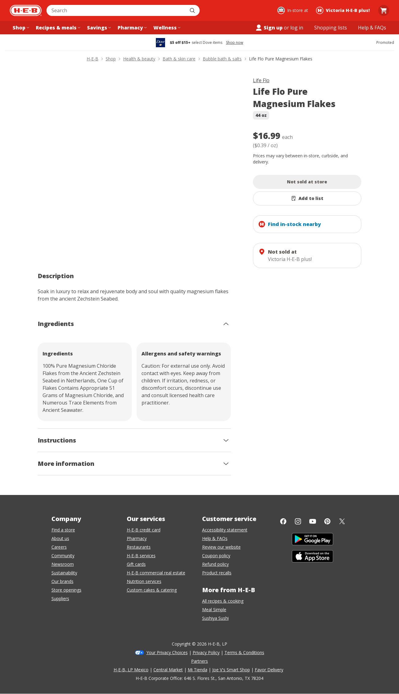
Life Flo (261, 80)
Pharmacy (137, 538)
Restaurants (139, 547)
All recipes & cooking (222, 601)
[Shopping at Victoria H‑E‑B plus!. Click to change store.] (343, 10)
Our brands (62, 581)
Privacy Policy (206, 652)
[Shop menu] (20, 27)
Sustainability (64, 573)
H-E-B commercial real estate (156, 573)
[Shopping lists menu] (330, 27)
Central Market (168, 670)
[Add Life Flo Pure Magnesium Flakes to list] (307, 198)
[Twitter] (342, 521)
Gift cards (136, 564)
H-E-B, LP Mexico (131, 670)
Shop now (234, 42)
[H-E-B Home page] (26, 10)
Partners (199, 661)
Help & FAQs (215, 538)
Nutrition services (144, 581)
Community (62, 555)
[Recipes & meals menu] (57, 27)
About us (60, 538)
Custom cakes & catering (152, 590)
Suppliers (60, 598)
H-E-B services (141, 555)
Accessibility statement (224, 530)
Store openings (66, 590)
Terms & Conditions (244, 652)
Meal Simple (214, 609)
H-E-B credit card (143, 530)
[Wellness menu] (166, 27)
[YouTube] (312, 521)
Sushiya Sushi (215, 618)
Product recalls (216, 573)
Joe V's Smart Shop (231, 670)
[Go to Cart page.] (383, 10)
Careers (59, 547)
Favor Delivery (269, 670)
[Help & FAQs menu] (372, 27)
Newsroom (62, 564)
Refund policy (215, 564)
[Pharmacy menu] (131, 27)
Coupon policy (216, 555)
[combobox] (116, 10)
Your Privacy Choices (167, 652)
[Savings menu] (98, 27)
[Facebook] (283, 521)
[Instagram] (298, 521)
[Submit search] (193, 10)
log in (296, 27)
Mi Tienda (197, 670)
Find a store (63, 530)
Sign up (269, 27)
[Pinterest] (327, 521)
